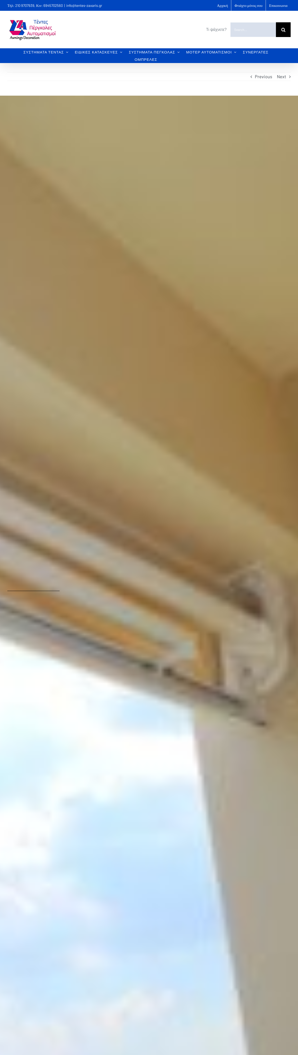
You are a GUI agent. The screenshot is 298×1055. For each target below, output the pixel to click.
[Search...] (253, 29)
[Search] (283, 29)
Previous (263, 76)
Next (281, 76)
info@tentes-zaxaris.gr (84, 5)
